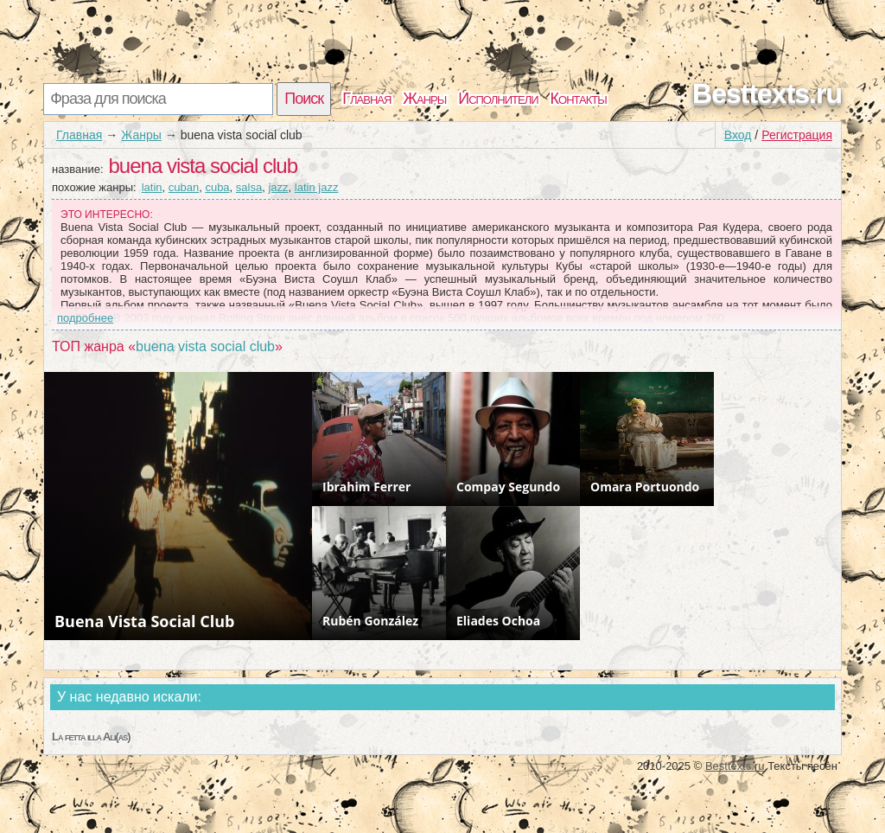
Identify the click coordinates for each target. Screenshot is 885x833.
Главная (366, 98)
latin (152, 187)
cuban (184, 187)
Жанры (424, 98)
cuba (217, 187)
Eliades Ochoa (498, 620)
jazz (278, 187)
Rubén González (370, 620)
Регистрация (796, 135)
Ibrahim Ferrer (366, 486)
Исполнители (498, 98)
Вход (738, 135)
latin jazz (317, 187)
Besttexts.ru (767, 93)
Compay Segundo (508, 486)
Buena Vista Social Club (144, 621)
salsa (249, 187)
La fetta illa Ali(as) (91, 736)
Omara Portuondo (644, 486)
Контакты (579, 98)
